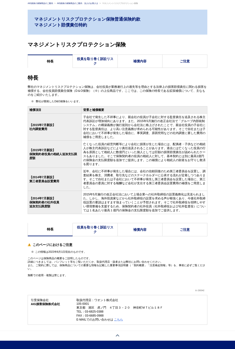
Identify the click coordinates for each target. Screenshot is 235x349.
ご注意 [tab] (185, 61)
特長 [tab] (50, 61)
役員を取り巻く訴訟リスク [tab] (95, 61)
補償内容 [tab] (140, 61)
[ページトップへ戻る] (117, 336)
